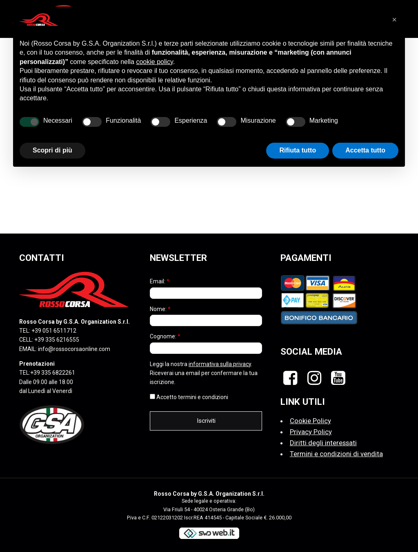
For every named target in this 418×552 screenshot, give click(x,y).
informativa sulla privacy (220, 364)
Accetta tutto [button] (365, 150)
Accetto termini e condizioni (189, 397)
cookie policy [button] (154, 61)
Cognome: (165, 336)
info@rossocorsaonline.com (74, 349)
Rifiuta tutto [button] (297, 150)
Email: (159, 281)
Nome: (160, 309)
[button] (394, 19)
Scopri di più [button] (52, 150)
